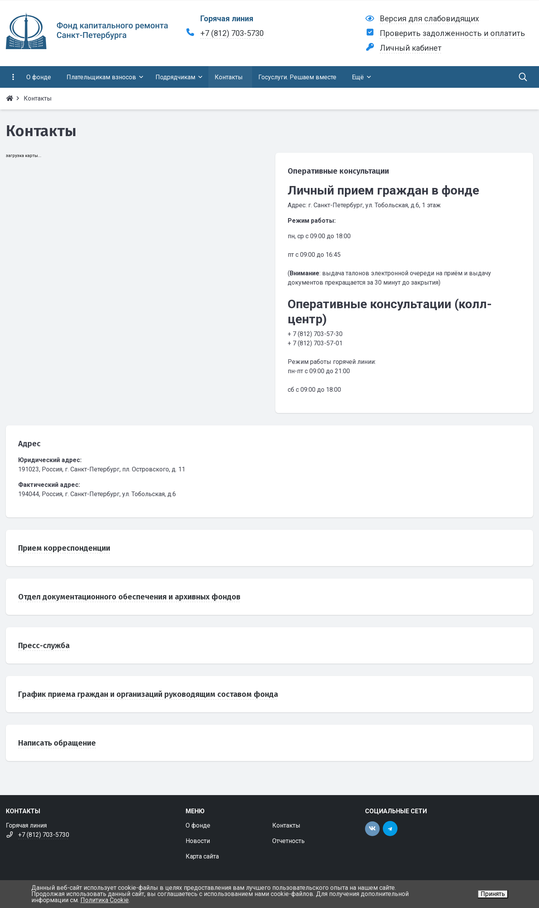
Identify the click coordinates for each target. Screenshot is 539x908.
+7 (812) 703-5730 (232, 33)
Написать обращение (57, 743)
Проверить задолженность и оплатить (452, 33)
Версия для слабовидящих (429, 18)
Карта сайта (202, 856)
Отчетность (288, 841)
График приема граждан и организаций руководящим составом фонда (148, 694)
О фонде (198, 825)
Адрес (29, 443)
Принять (493, 894)
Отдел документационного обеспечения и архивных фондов (129, 596)
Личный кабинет (411, 48)
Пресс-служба (44, 645)
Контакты (286, 825)
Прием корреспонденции (64, 548)
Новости (198, 841)
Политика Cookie (104, 900)
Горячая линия (226, 18)
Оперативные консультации (338, 171)
